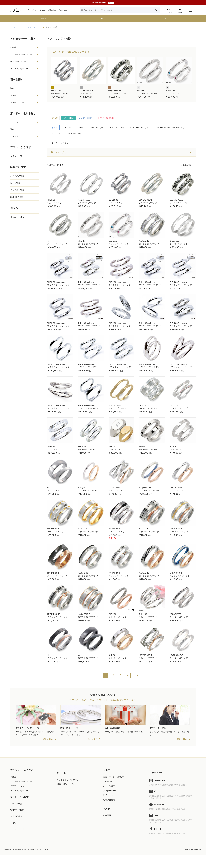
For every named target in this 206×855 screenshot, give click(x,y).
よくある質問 (109, 786)
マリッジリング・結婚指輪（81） (67, 133)
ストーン (14, 95)
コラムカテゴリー (18, 217)
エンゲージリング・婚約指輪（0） (169, 127)
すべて (55, 118)
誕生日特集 (15, 183)
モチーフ (14, 122)
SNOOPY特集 (16, 197)
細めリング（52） (117, 127)
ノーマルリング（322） (73, 127)
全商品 (13, 47)
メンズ (165, 18)
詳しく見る (48, 739)
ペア (103, 18)
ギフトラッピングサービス (69, 780)
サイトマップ (109, 795)
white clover (141, 91)
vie (48, 241)
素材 (12, 129)
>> (136, 675)
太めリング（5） (96, 127)
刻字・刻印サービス (66, 784)
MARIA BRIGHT (145, 241)
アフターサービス (111, 791)
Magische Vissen (114, 91)
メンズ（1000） (86, 118)
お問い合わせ (109, 800)
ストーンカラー (17, 102)
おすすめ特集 (16, 816)
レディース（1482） (107, 118)
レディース (41, 18)
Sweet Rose (174, 241)
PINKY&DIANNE (115, 405)
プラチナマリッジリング (58, 285)
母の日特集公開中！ (103, 3)
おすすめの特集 (17, 176)
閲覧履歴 (107, 815)
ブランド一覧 (16, 156)
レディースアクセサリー (21, 54)
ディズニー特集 (17, 190)
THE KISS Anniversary (56, 282)
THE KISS (51, 200)
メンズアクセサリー (19, 68)
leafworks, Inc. (196, 850)
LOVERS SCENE (86, 91)
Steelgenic (82, 488)
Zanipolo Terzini (115, 488)
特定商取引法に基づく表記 (38, 850)
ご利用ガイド (109, 781)
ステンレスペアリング (147, 93)
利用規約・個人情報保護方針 (15, 850)
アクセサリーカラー (19, 136)
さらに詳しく (59, 152)
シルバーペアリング (60, 93)
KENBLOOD (56, 91)
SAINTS (112, 447)
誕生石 (13, 88)
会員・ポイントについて (114, 777)
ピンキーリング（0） (139, 127)
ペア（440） (68, 118)
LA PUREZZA (144, 405)
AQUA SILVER (175, 614)
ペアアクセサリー (18, 61)
